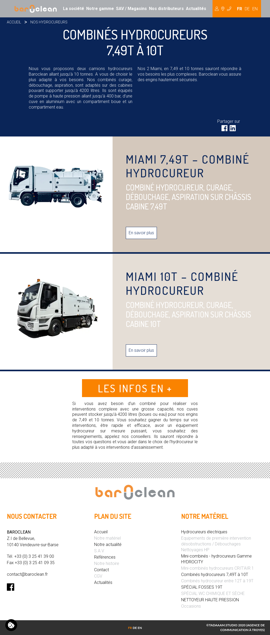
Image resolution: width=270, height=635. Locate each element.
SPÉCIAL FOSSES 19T (201, 587)
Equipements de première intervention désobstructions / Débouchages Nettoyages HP (216, 544)
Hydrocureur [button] (223, 9)
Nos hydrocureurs (49, 22)
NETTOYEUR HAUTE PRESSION (210, 599)
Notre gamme (100, 8)
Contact (101, 569)
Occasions (191, 606)
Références (104, 557)
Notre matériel (107, 538)
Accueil (14, 22)
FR (239, 8)
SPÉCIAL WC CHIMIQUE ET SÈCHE (213, 593)
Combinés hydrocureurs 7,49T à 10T (214, 574)
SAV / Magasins (131, 8)
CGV (98, 576)
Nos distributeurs (166, 8)
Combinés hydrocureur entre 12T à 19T (217, 580)
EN (255, 8)
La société (73, 8)
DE (247, 8)
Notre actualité (108, 544)
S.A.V (99, 550)
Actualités (196, 8)
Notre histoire (106, 563)
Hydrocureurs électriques (204, 531)
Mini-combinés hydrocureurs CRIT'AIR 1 (217, 568)
